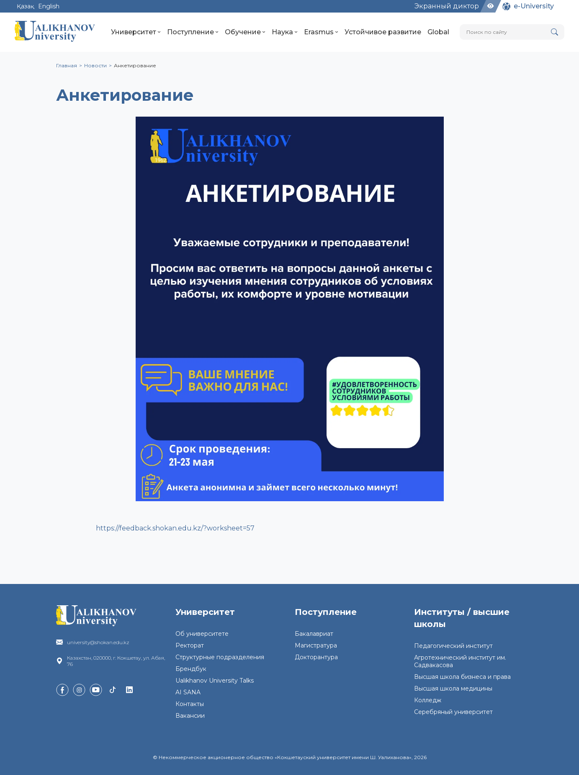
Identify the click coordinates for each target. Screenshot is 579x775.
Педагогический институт (453, 646)
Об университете (202, 633)
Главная (66, 65)
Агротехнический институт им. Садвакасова (460, 661)
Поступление (193, 32)
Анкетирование (135, 65)
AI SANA (188, 692)
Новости (95, 65)
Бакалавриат (314, 633)
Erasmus (321, 32)
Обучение (245, 32)
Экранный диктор (446, 6)
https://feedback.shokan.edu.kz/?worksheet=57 (175, 528)
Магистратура (316, 645)
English (48, 6)
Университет (136, 32)
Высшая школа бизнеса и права (462, 677)
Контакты (189, 704)
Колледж (427, 700)
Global (438, 32)
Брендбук (190, 669)
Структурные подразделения (219, 657)
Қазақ (25, 6)
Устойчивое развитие (383, 32)
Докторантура (316, 657)
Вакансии (190, 715)
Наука (285, 32)
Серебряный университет (453, 712)
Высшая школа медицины (453, 688)
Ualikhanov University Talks (214, 680)
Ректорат (189, 645)
